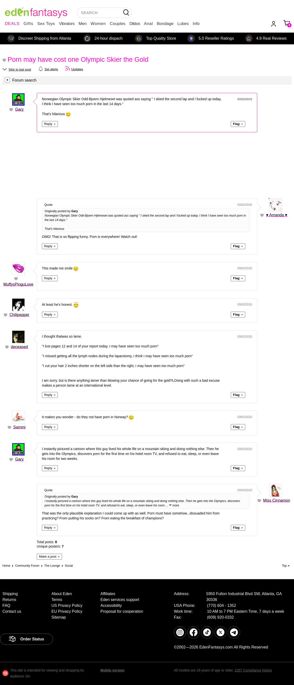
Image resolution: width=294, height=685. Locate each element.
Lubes (183, 23)
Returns (9, 600)
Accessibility (111, 605)
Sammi (19, 427)
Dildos (134, 23)
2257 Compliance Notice (253, 670)
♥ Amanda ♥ (276, 215)
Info (196, 23)
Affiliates (107, 594)
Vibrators (67, 23)
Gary (19, 109)
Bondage (165, 23)
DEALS (12, 23)
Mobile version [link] (112, 670)
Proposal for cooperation (121, 611)
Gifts (28, 23)
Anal (148, 23)
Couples (117, 23)
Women (98, 23)
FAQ (6, 605)
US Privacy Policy (66, 605)
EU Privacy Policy (66, 611)
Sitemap (58, 617)
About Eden (61, 594)
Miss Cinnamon (276, 500)
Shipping (10, 594)
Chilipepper (19, 315)
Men (83, 23)
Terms (56, 600)
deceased (19, 347)
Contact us (11, 611)
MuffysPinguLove (18, 284)
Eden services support (119, 600)
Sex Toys (46, 23)
